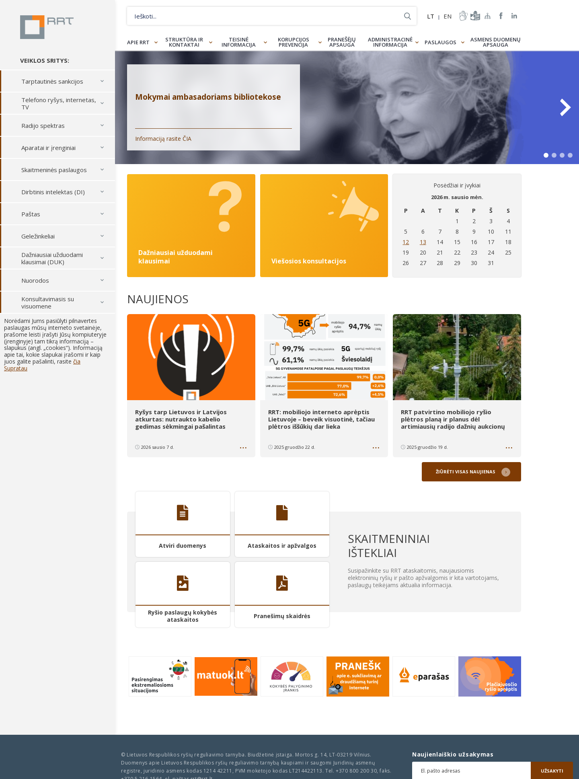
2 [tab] (554, 155)
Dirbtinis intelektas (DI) (53, 192)
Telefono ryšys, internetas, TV (58, 103)
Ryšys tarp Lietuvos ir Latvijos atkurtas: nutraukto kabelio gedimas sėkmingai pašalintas (181, 419)
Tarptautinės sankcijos (52, 82)
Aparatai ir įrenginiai (48, 148)
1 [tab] (546, 155)
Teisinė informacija (239, 42)
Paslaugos (440, 42)
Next (565, 107)
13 (423, 242)
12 (405, 242)
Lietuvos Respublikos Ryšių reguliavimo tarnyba (47, 27)
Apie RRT (138, 42)
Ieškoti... (407, 16)
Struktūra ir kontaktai (184, 42)
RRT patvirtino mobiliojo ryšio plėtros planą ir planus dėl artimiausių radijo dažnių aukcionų (454, 419)
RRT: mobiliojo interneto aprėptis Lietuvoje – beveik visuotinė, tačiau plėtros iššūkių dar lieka (321, 419)
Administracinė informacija (390, 42)
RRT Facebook (501, 15)
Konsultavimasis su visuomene (47, 302)
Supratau (15, 368)
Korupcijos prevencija (293, 42)
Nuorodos (35, 281)
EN (447, 16)
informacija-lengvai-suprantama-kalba (474, 16)
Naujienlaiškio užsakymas (453, 754)
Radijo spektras (43, 126)
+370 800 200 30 (356, 770)
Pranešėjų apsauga (342, 42)
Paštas (30, 214)
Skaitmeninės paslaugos (54, 170)
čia (76, 362)
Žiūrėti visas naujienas (465, 472)
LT (430, 16)
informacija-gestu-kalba (463, 16)
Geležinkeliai (38, 236)
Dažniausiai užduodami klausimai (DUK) (52, 258)
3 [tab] (562, 155)
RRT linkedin (514, 16)
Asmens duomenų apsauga (495, 42)
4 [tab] (570, 155)
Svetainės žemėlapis (488, 16)
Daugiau (244, 449)
